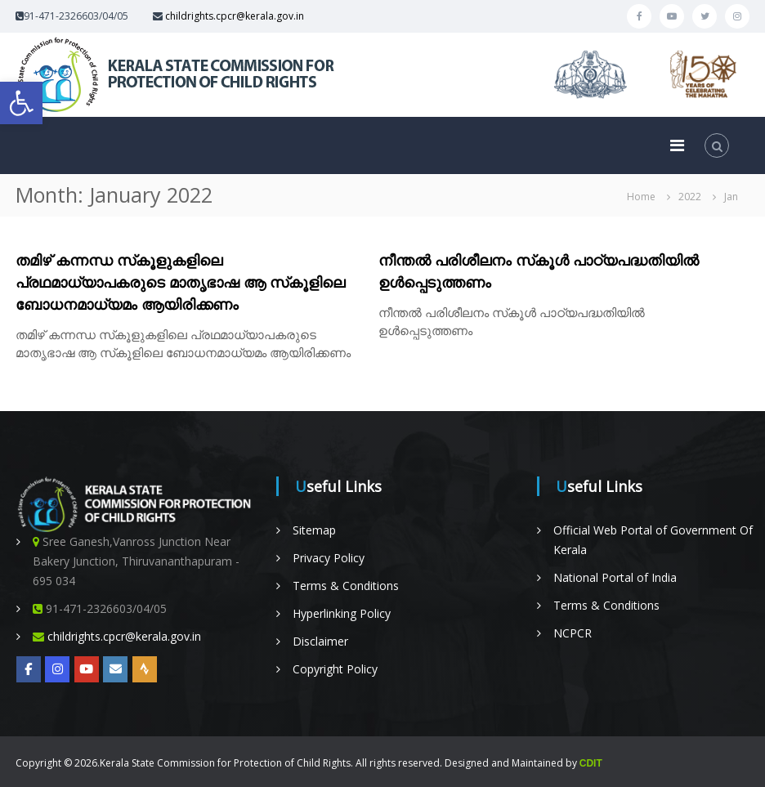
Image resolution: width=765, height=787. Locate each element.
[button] (21, 103)
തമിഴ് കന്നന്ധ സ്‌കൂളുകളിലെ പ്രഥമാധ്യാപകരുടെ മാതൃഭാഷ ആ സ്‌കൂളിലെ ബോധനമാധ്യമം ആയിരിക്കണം (180, 282)
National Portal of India (615, 577)
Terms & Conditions (346, 585)
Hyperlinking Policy (342, 613)
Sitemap (314, 530)
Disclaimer (320, 641)
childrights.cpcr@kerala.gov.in (234, 16)
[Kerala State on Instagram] (57, 669)
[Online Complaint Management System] (115, 669)
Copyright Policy (335, 669)
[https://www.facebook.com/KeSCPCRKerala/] (28, 669)
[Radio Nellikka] (144, 669)
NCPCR (572, 633)
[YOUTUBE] (86, 669)
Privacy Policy (329, 558)
